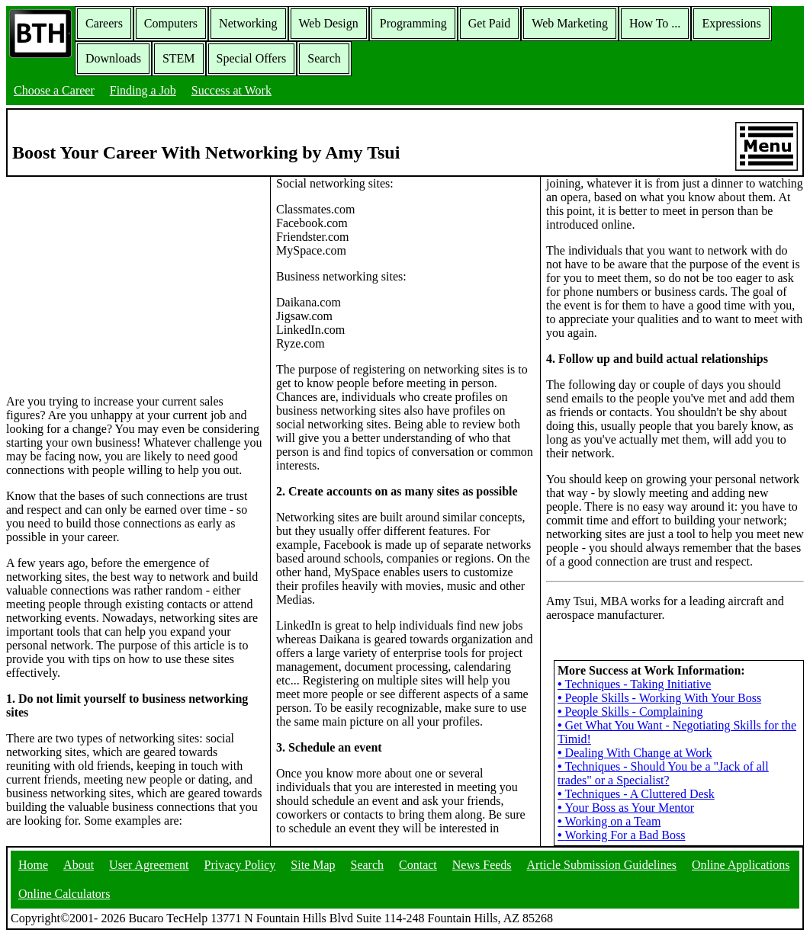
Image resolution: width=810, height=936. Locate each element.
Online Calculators (64, 893)
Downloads (113, 58)
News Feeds (482, 864)
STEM (178, 58)
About (78, 864)
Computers (171, 23)
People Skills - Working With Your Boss (659, 697)
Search (324, 58)
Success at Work (231, 90)
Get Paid (489, 23)
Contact (418, 864)
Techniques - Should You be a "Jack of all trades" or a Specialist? (663, 773)
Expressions (731, 23)
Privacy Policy (240, 864)
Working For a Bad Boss (621, 835)
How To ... (654, 23)
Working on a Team (609, 821)
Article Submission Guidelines (602, 864)
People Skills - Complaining (630, 711)
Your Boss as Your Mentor (626, 807)
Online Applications (740, 864)
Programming (413, 23)
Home (33, 864)
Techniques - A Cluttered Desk (636, 793)
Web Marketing (570, 23)
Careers (104, 23)
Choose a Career (54, 90)
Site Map (313, 864)
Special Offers (252, 58)
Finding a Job (143, 90)
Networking (248, 23)
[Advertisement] (135, 284)
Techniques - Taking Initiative (634, 684)
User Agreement (148, 864)
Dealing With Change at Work (635, 752)
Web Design (328, 23)
